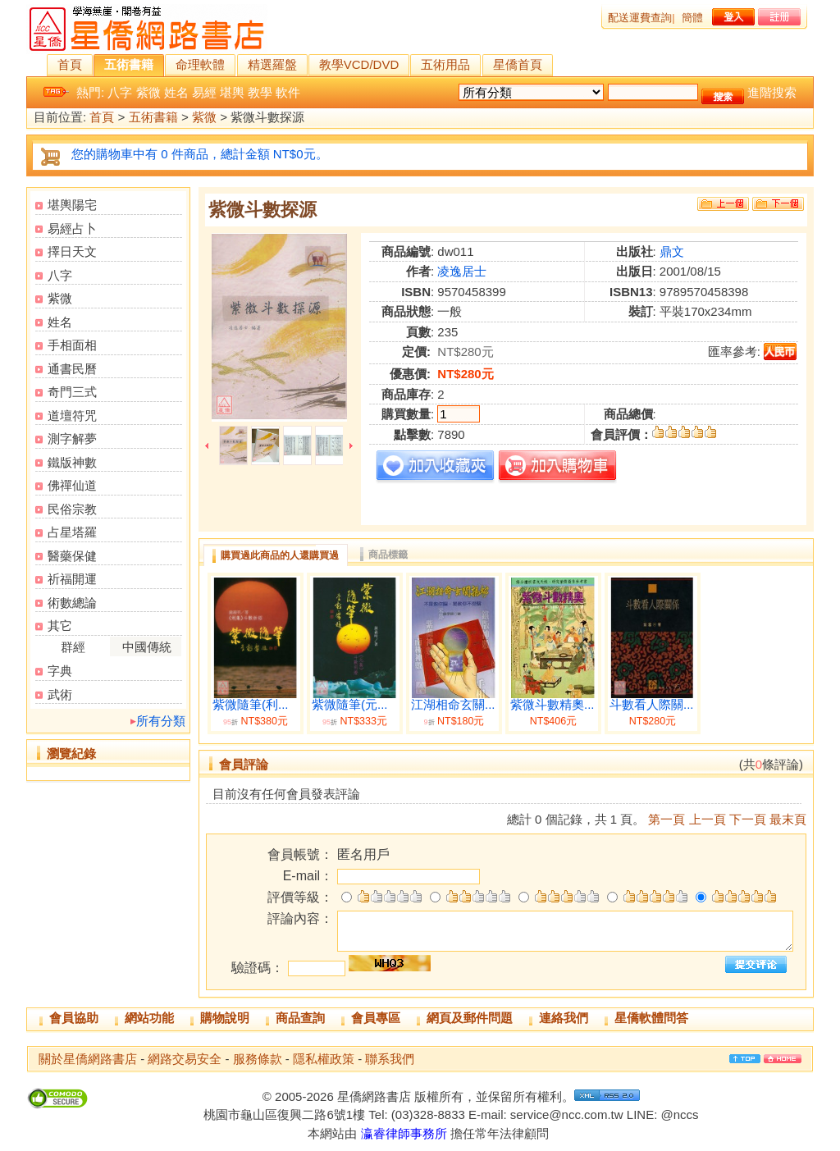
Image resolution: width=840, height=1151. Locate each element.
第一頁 (666, 819)
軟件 (288, 92)
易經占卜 (72, 228)
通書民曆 (72, 369)
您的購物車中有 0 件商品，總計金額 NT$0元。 (199, 154)
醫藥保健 (72, 556)
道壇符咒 (72, 415)
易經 (204, 92)
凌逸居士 (461, 271)
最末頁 (787, 819)
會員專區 (375, 1018)
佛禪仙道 (72, 485)
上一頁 (707, 819)
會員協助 (73, 1018)
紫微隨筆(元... (350, 704)
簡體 (692, 17)
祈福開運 (72, 579)
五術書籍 (128, 64)
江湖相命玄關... (453, 704)
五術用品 (445, 64)
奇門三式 (72, 392)
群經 (73, 647)
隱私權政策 (323, 1059)
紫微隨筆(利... (250, 704)
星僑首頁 (517, 64)
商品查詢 (300, 1018)
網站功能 (149, 1018)
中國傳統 (146, 647)
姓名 (176, 92)
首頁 (69, 64)
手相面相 (72, 345)
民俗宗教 (72, 509)
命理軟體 (200, 64)
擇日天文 (72, 251)
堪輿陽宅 (72, 205)
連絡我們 (563, 1018)
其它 (60, 626)
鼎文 (672, 251)
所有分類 (160, 721)
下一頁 (747, 819)
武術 (60, 694)
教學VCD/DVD (359, 64)
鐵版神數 (72, 462)
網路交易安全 (184, 1059)
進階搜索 (772, 92)
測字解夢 (72, 438)
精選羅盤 (272, 64)
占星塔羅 (72, 532)
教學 (260, 92)
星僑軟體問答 (651, 1018)
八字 (119, 92)
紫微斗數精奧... (552, 704)
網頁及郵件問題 (470, 1018)
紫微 (148, 92)
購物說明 (224, 1018)
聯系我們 (389, 1059)
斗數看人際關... (651, 704)
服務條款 (257, 1059)
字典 (60, 671)
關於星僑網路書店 (88, 1059)
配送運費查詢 (640, 17)
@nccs (679, 1114)
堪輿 (232, 92)
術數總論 (72, 603)
